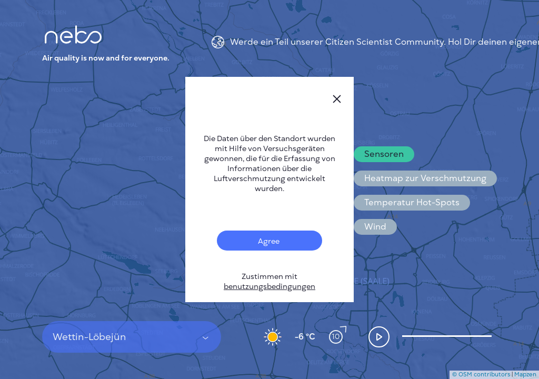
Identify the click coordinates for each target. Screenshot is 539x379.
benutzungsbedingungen (269, 287)
